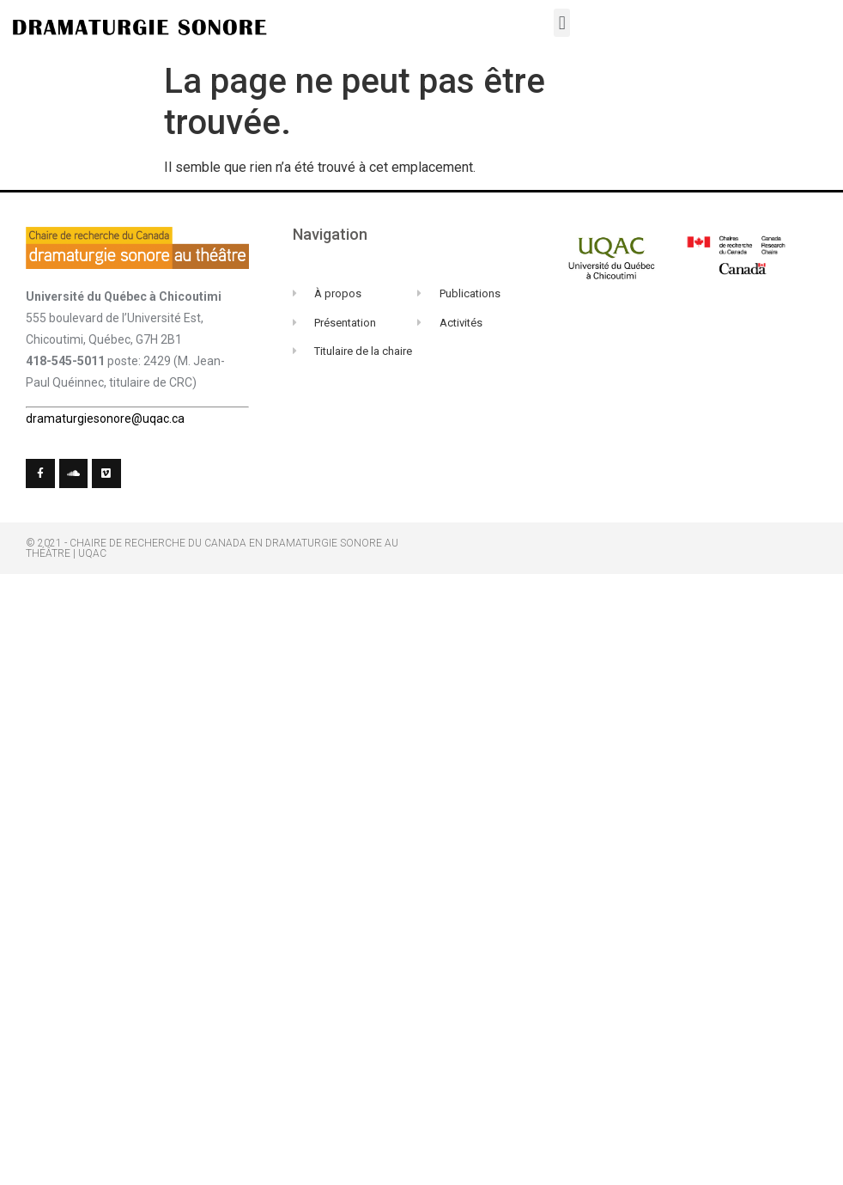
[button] (562, 23)
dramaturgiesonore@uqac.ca (105, 418)
